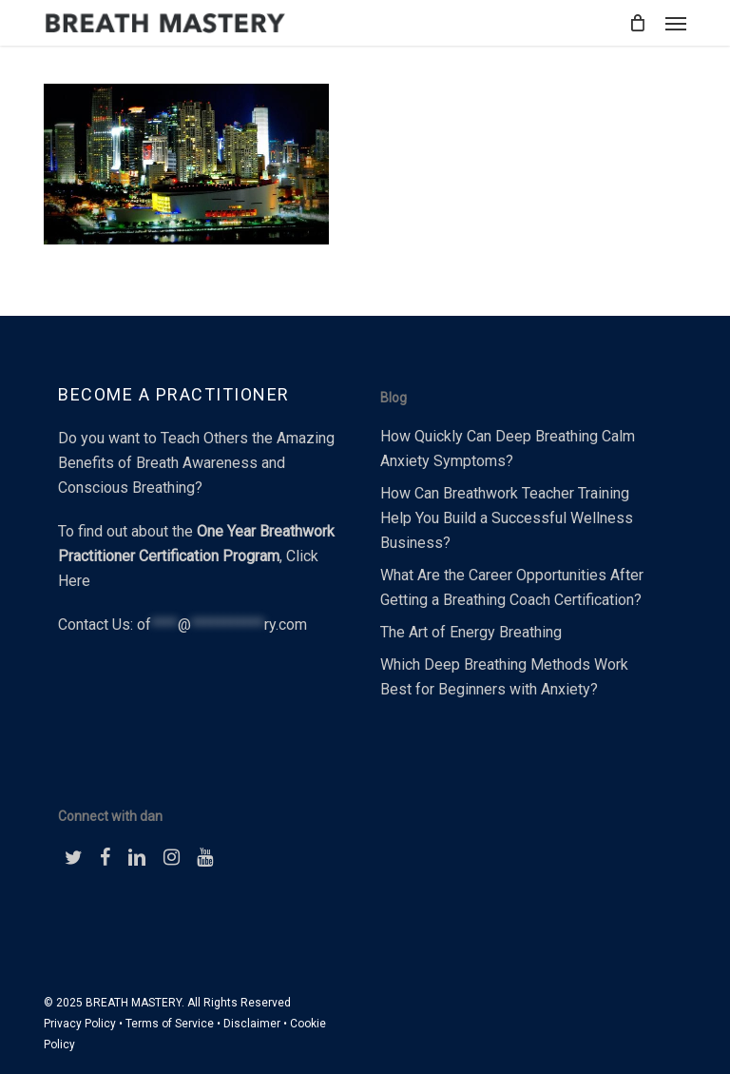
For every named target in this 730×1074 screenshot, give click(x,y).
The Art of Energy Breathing (471, 632)
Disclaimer (251, 1023)
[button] (675, 22)
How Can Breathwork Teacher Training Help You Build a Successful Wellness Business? (506, 518)
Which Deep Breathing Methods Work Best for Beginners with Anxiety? (504, 676)
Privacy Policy (80, 1023)
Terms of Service (169, 1023)
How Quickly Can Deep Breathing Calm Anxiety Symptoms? (507, 448)
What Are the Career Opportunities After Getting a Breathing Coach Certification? (512, 587)
